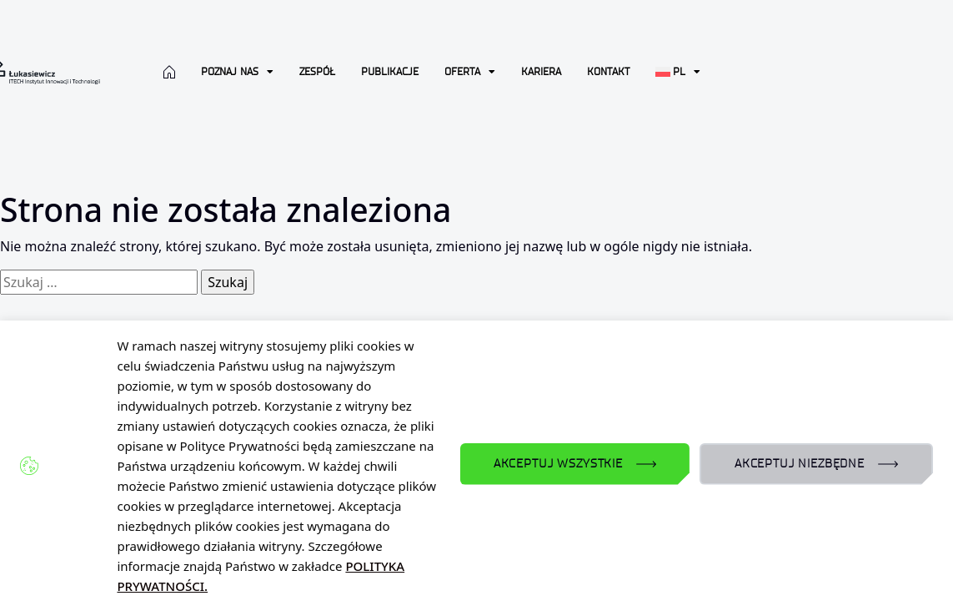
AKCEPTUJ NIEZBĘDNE (800, 464)
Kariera (541, 71)
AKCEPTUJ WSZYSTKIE (558, 464)
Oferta (469, 71)
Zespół (317, 71)
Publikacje (390, 71)
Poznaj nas (237, 71)
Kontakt (608, 71)
